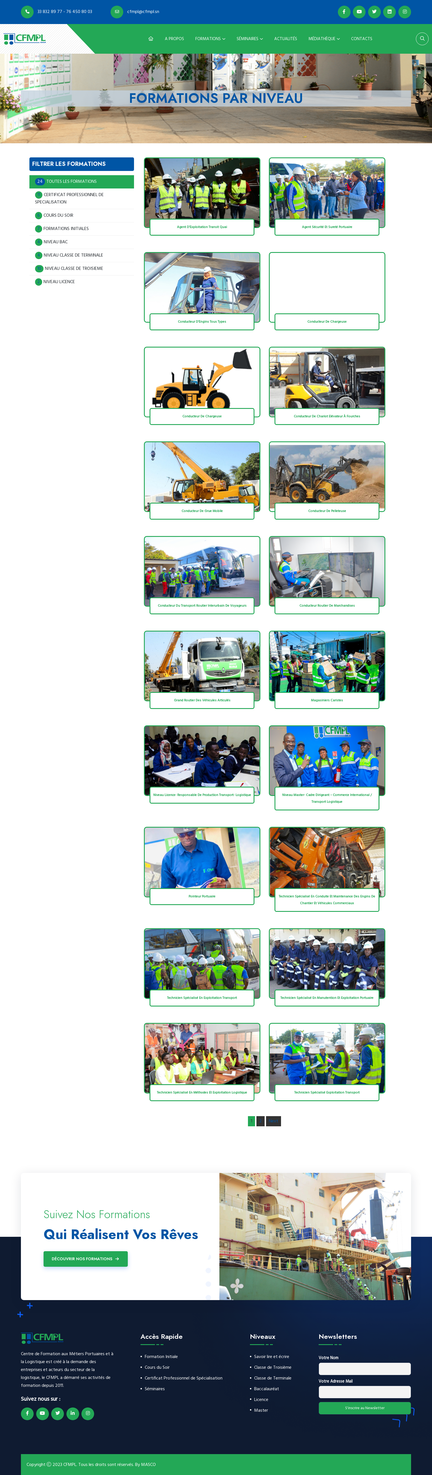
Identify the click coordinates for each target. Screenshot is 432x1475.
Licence (261, 1401)
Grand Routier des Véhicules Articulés (202, 700)
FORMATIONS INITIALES (62, 229)
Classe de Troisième (272, 1368)
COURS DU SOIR (54, 215)
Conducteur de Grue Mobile (202, 511)
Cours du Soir (157, 1368)
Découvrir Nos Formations (86, 1259)
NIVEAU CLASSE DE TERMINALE (69, 255)
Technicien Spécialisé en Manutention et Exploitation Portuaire (326, 998)
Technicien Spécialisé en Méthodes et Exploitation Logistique (202, 1093)
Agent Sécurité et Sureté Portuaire (327, 227)
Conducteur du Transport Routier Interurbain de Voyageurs (202, 606)
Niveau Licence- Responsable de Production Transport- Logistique (202, 795)
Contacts (361, 39)
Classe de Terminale (272, 1379)
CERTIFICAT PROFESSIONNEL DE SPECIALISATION (69, 198)
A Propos (174, 39)
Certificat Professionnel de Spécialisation (184, 1379)
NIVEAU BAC (51, 242)
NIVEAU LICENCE (55, 282)
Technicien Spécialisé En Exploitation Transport (202, 998)
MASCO (148, 1465)
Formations (208, 39)
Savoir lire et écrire (271, 1357)
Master (261, 1412)
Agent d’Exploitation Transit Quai (202, 227)
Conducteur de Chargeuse (327, 322)
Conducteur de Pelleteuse (327, 511)
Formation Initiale (161, 1357)
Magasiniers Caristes (327, 700)
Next (273, 1121)
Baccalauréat (266, 1390)
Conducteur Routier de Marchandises (327, 606)
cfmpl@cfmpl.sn (135, 12)
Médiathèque (321, 39)
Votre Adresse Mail (336, 1381)
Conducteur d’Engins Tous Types (202, 322)
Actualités (285, 39)
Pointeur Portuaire (202, 896)
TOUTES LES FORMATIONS (66, 181)
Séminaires (247, 39)
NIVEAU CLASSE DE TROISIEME (69, 268)
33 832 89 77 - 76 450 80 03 (56, 12)
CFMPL (69, 1465)
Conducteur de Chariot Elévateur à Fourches (327, 416)
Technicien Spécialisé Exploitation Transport (327, 1093)
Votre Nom (328, 1358)
